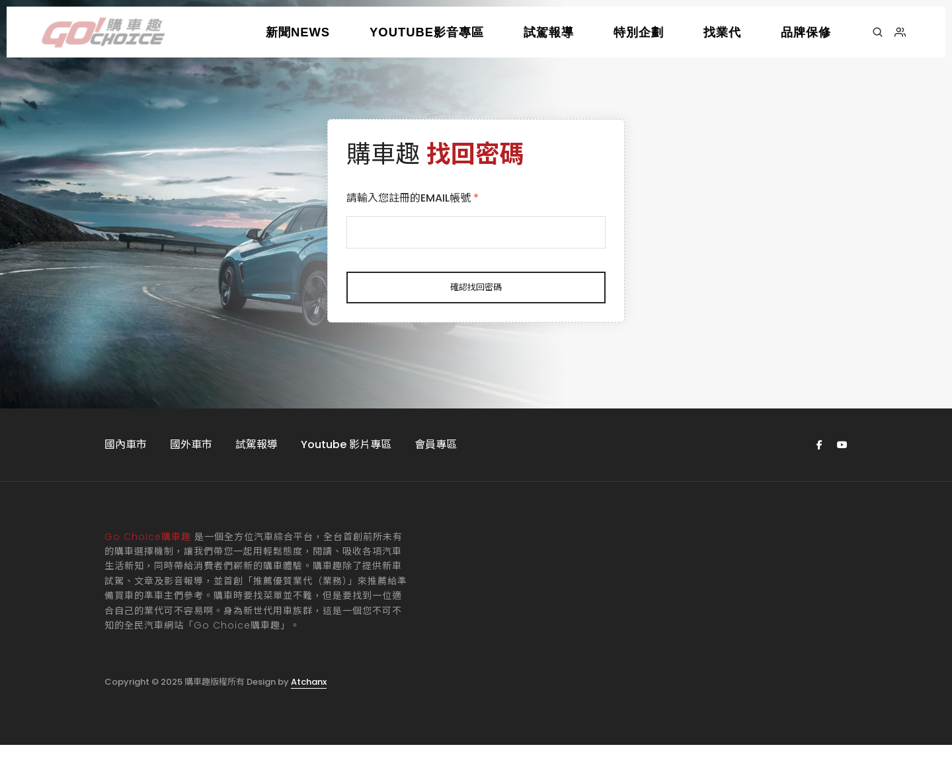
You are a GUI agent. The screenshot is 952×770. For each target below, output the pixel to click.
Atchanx (309, 706)
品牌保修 (806, 32)
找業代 (722, 32)
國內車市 (125, 469)
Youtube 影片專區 (346, 469)
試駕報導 (549, 32)
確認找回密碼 (476, 298)
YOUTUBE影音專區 (427, 32)
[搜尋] (877, 32)
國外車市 (191, 469)
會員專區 (436, 469)
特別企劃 (639, 32)
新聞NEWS (298, 32)
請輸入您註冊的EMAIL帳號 (426, 209)
